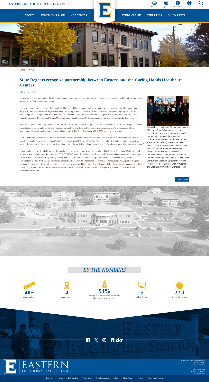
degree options (29, 297)
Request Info (178, 7)
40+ (29, 292)
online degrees (142, 297)
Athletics (154, 15)
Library (140, 378)
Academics (79, 15)
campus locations (67, 297)
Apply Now (166, 7)
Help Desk (127, 378)
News (31, 70)
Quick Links (176, 15)
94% (104, 291)
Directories (87, 378)
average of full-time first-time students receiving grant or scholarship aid (104, 297)
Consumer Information (68, 378)
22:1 (179, 292)
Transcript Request (155, 378)
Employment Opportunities (107, 378)
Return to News (182, 179)
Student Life (131, 15)
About (29, 15)
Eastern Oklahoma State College (37, 4)
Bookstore (50, 378)
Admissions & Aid (52, 15)
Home (22, 70)
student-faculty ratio (180, 297)
